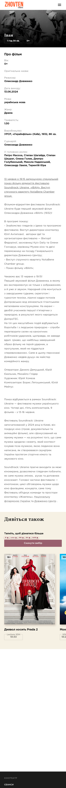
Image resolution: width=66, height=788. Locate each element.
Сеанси (9, 785)
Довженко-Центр (45, 501)
